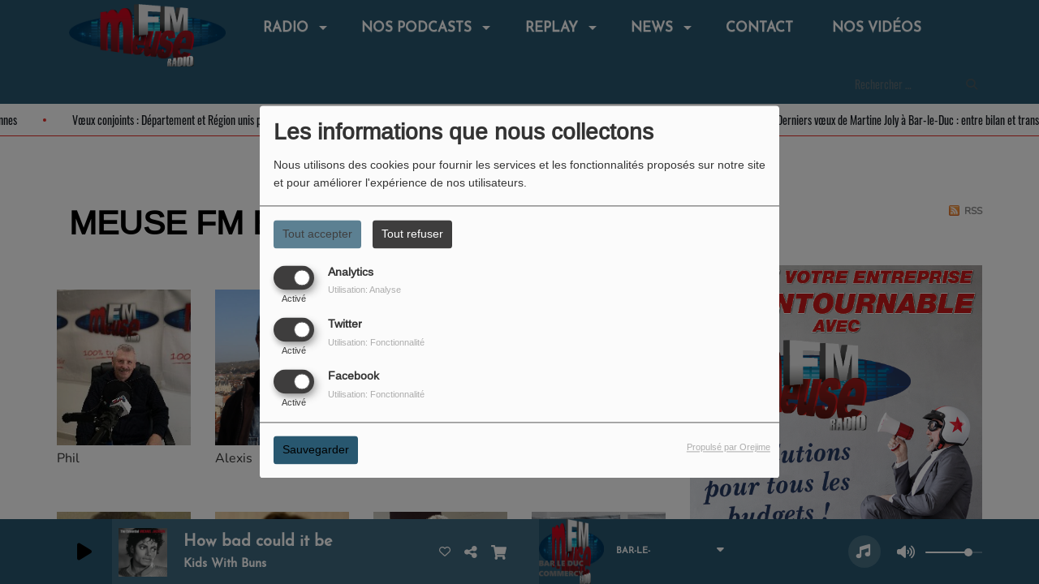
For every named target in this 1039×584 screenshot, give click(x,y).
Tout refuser (412, 233)
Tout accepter (317, 233)
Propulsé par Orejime (728, 447)
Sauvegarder (315, 450)
